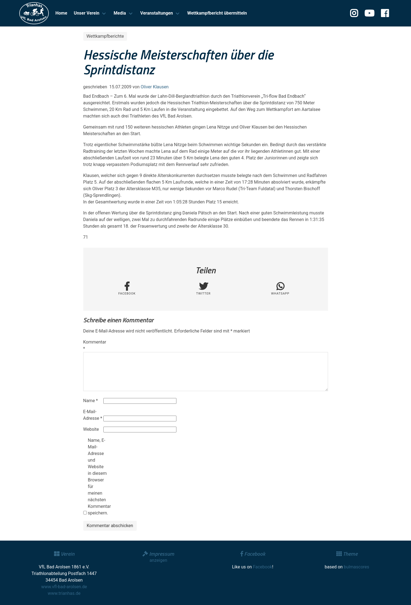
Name (90, 400)
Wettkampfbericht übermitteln (217, 13)
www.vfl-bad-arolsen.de (64, 586)
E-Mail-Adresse (92, 415)
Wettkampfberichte (105, 36)
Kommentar (93, 345)
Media (120, 13)
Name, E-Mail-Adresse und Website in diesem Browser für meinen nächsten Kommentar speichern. (97, 477)
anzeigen (158, 560)
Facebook (262, 566)
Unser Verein (87, 13)
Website (91, 429)
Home (61, 13)
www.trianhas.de (64, 593)
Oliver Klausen (154, 86)
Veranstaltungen (156, 13)
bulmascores (356, 566)
